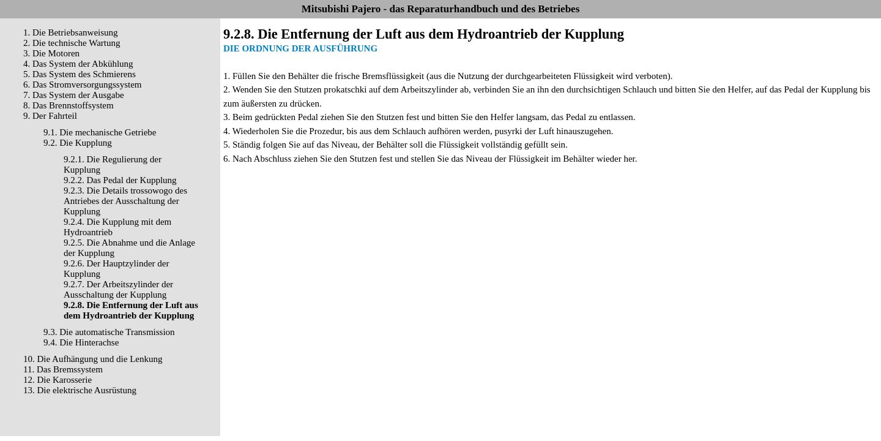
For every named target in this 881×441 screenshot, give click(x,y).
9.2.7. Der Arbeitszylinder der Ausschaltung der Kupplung (118, 289)
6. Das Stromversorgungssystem (82, 84)
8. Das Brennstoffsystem (68, 105)
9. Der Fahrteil (50, 116)
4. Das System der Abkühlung (78, 64)
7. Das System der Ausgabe (73, 95)
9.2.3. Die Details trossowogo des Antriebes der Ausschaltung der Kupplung (125, 201)
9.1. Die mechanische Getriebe (100, 132)
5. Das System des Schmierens (79, 74)
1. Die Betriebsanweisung (70, 32)
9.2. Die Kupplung (77, 143)
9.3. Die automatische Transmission (109, 332)
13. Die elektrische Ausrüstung (79, 390)
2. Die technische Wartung (71, 43)
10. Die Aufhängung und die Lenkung (92, 359)
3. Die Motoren (51, 53)
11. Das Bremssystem (63, 369)
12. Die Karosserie (57, 380)
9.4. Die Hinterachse (81, 342)
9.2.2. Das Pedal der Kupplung (120, 180)
